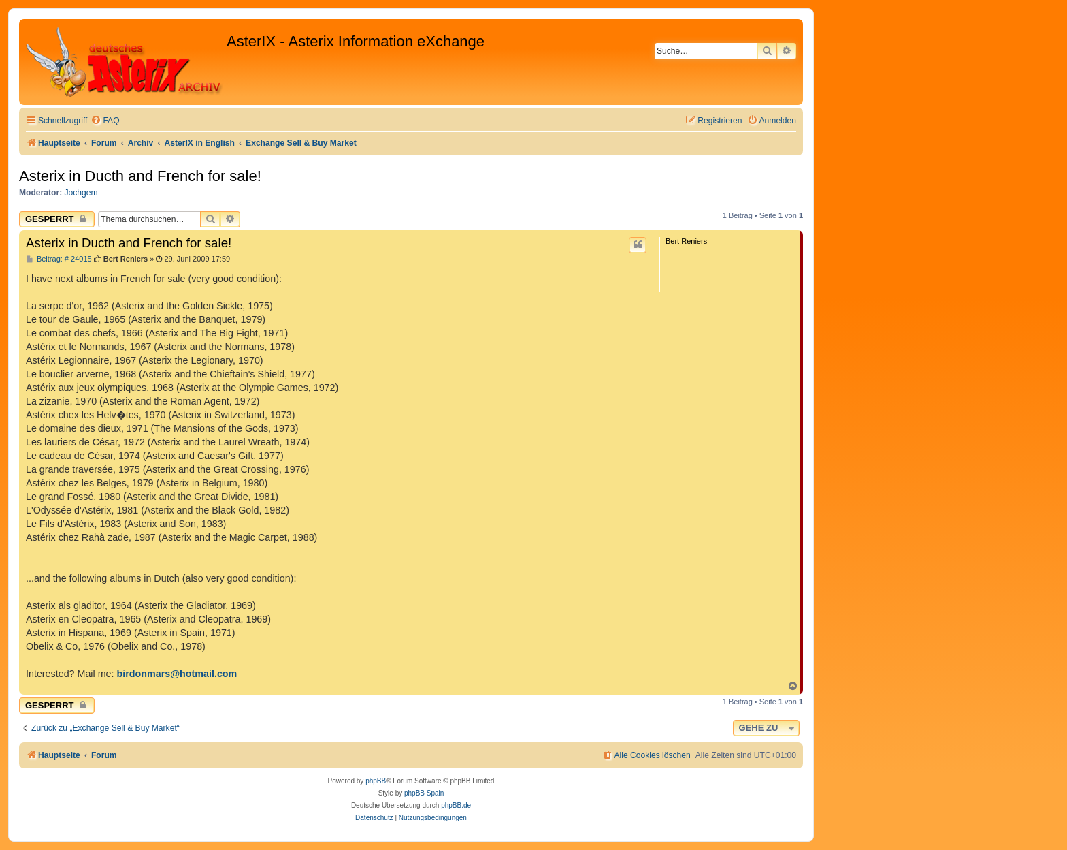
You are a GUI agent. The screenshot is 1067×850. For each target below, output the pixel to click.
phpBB (375, 781)
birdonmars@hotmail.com (177, 673)
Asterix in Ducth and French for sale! (140, 176)
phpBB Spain (424, 793)
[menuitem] (105, 121)
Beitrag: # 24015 (59, 259)
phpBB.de (456, 805)
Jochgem (81, 193)
